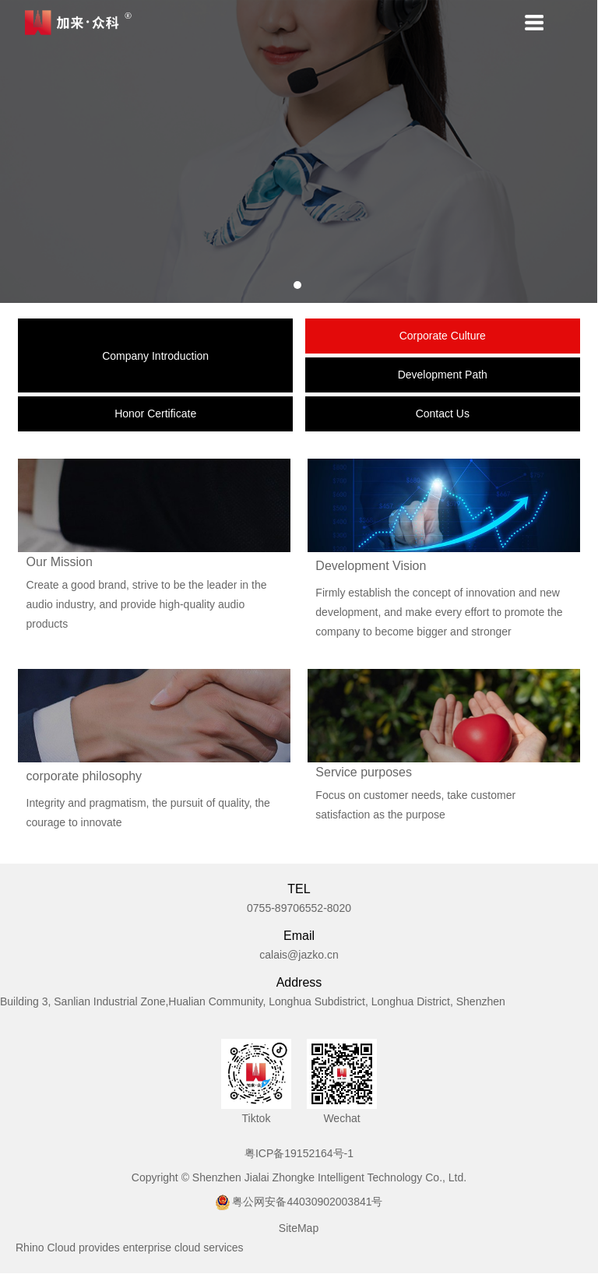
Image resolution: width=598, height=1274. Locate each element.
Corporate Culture (442, 336)
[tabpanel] (299, 152)
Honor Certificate (155, 414)
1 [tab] (298, 286)
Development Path (442, 375)
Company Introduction (155, 356)
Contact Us (443, 414)
